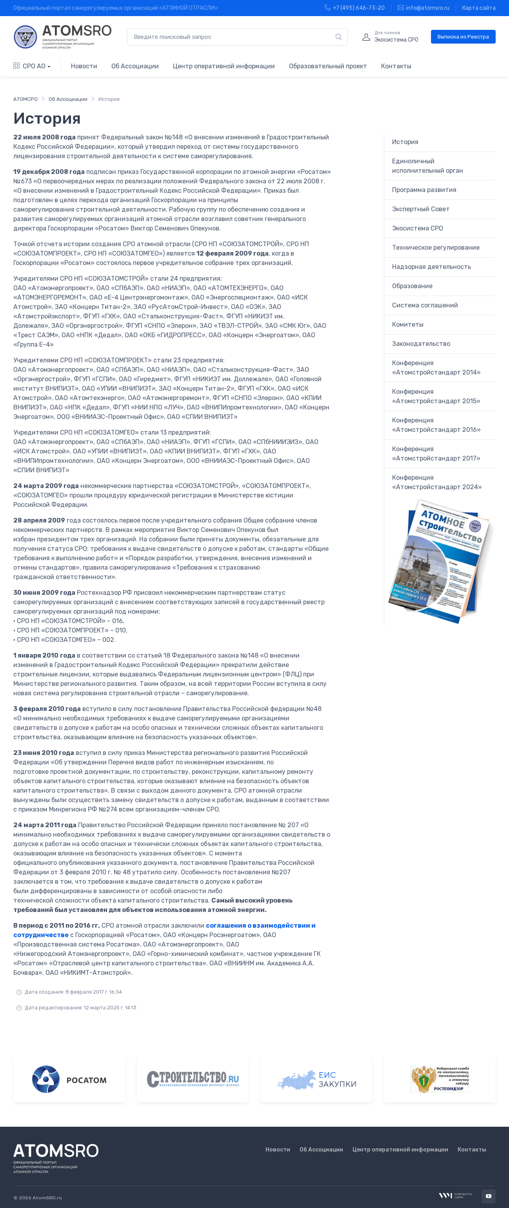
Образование (412, 286)
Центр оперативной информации (224, 66)
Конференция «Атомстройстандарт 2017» (436, 453)
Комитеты (408, 324)
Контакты (396, 66)
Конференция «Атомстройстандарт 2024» (437, 482)
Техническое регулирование (436, 247)
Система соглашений (425, 305)
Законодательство (421, 343)
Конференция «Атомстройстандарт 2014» (436, 367)
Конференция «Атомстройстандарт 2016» (436, 425)
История (405, 142)
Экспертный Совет (421, 209)
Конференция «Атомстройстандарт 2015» (436, 396)
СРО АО (29, 66)
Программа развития (424, 190)
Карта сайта (479, 8)
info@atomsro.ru (423, 7)
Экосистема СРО (417, 228)
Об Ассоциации (135, 66)
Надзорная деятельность (431, 266)
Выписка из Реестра (463, 37)
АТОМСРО (25, 99)
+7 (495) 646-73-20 (354, 7)
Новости (84, 66)
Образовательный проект (328, 66)
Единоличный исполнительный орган (427, 165)
